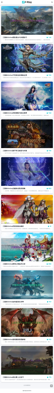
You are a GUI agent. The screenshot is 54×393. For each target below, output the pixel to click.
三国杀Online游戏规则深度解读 (14, 339)
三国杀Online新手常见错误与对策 (15, 151)
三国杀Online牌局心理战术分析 (14, 264)
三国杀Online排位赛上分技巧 (13, 377)
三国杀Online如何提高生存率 (13, 302)
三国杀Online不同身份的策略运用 (15, 75)
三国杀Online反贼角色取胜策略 (14, 188)
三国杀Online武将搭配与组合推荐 (15, 113)
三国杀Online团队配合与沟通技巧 (15, 37)
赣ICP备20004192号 (27, 390)
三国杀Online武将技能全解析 (13, 226)
